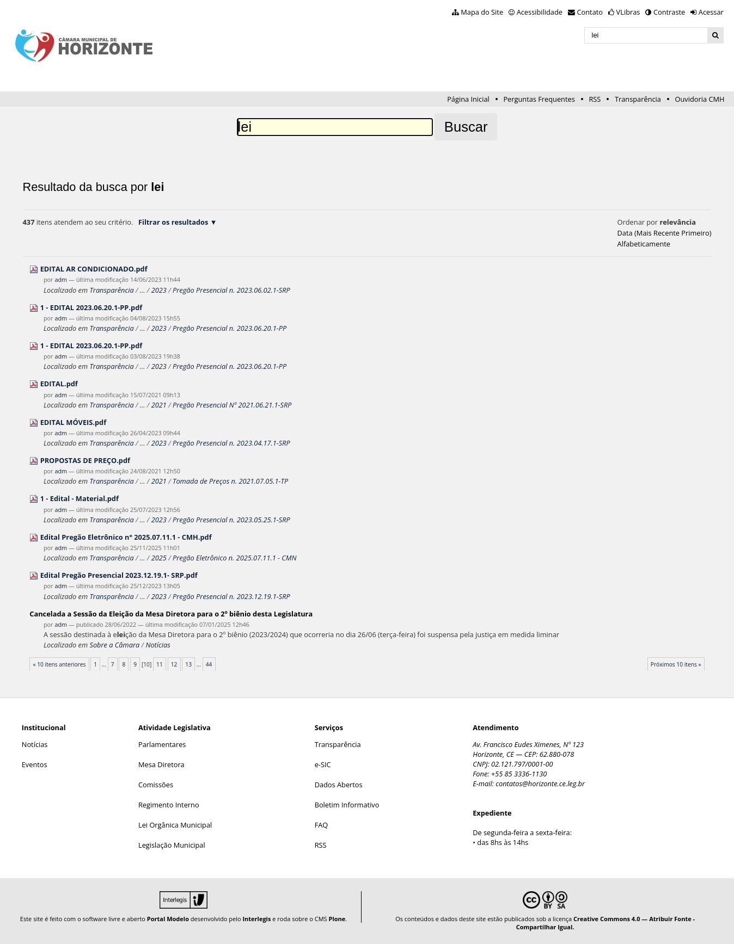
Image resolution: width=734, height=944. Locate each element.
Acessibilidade (539, 12)
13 (188, 664)
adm (60, 279)
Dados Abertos (339, 784)
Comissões (155, 784)
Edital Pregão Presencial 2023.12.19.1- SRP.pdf (119, 575)
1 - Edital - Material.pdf (79, 498)
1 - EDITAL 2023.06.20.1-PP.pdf (91, 307)
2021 (159, 405)
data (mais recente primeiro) (664, 233)
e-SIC (323, 764)
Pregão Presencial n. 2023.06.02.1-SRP (231, 290)
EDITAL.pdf (59, 383)
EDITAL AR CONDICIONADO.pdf (94, 269)
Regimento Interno (168, 805)
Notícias (157, 645)
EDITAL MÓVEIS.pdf (73, 422)
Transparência (638, 99)
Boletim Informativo (347, 805)
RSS (595, 99)
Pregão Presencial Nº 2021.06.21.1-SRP (232, 405)
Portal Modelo (168, 919)
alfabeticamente (643, 244)
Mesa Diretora (161, 764)
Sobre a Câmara (114, 645)
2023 (159, 290)
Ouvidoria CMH (700, 99)
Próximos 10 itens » (676, 664)
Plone (336, 919)
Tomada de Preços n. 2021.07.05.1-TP (230, 481)
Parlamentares (162, 744)
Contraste (669, 12)
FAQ (321, 825)
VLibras (628, 12)
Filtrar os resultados (173, 222)
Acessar (711, 12)
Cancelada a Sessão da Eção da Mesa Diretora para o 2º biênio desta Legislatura (171, 614)
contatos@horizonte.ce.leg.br (540, 783)
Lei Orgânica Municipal (175, 825)
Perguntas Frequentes (538, 99)
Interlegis (256, 919)
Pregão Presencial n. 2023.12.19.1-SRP (231, 596)
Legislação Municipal (171, 845)
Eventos (34, 764)
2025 (159, 558)
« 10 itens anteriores (59, 664)
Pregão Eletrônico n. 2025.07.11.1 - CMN (235, 558)
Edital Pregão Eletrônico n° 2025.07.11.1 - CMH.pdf (126, 537)
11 (159, 664)
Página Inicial (468, 99)
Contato (590, 12)
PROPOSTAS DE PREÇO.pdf (85, 460)
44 (209, 664)
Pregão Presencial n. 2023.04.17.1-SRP (231, 443)
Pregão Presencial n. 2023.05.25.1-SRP (231, 520)
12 (174, 664)
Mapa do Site (482, 12)
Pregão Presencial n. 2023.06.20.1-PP (229, 328)
